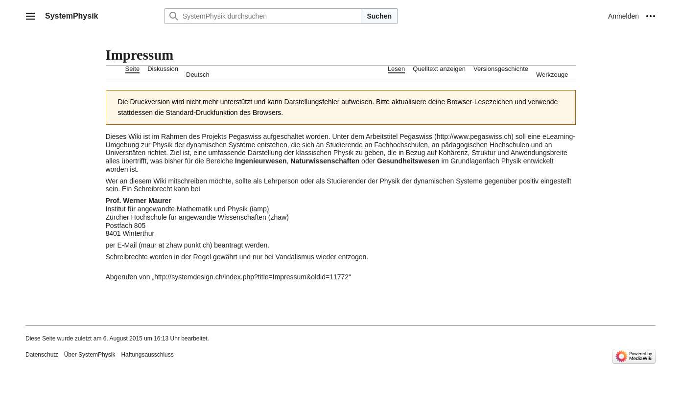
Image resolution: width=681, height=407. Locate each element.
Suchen (379, 16)
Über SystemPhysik (90, 354)
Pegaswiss (245, 136)
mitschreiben (187, 181)
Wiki (134, 136)
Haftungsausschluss (147, 354)
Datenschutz (41, 354)
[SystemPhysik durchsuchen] (262, 16)
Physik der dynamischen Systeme (203, 145)
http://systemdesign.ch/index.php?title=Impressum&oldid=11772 (251, 277)
